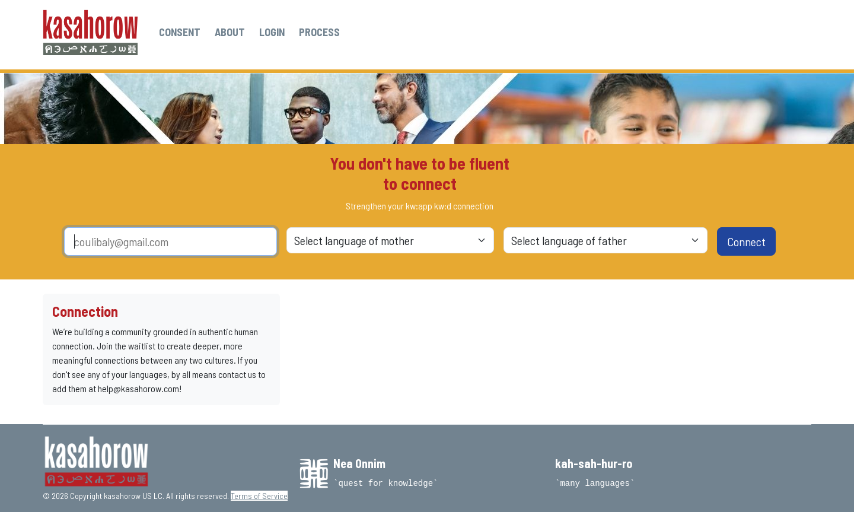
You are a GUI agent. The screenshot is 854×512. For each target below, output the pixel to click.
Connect (746, 241)
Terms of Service (259, 496)
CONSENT (179, 32)
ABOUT (230, 32)
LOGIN (272, 32)
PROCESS (319, 32)
